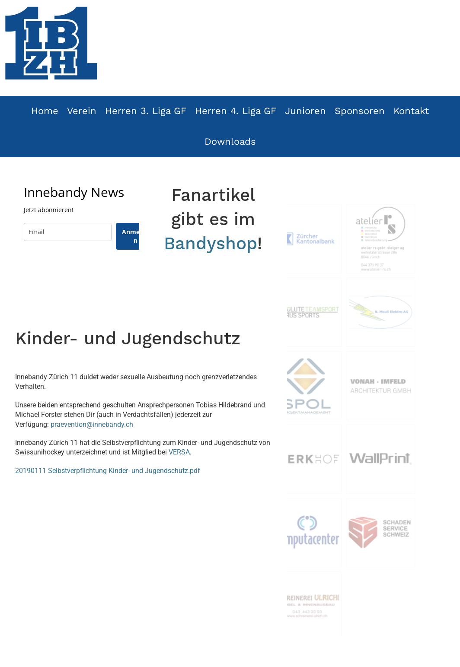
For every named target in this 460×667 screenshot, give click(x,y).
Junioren (305, 110)
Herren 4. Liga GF (235, 110)
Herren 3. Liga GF (145, 110)
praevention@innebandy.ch (92, 424)
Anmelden (135, 236)
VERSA (179, 452)
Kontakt (411, 110)
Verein (81, 110)
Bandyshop (210, 243)
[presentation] (89, 275)
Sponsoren (360, 110)
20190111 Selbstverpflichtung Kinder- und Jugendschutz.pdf (107, 471)
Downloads (230, 141)
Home (44, 110)
